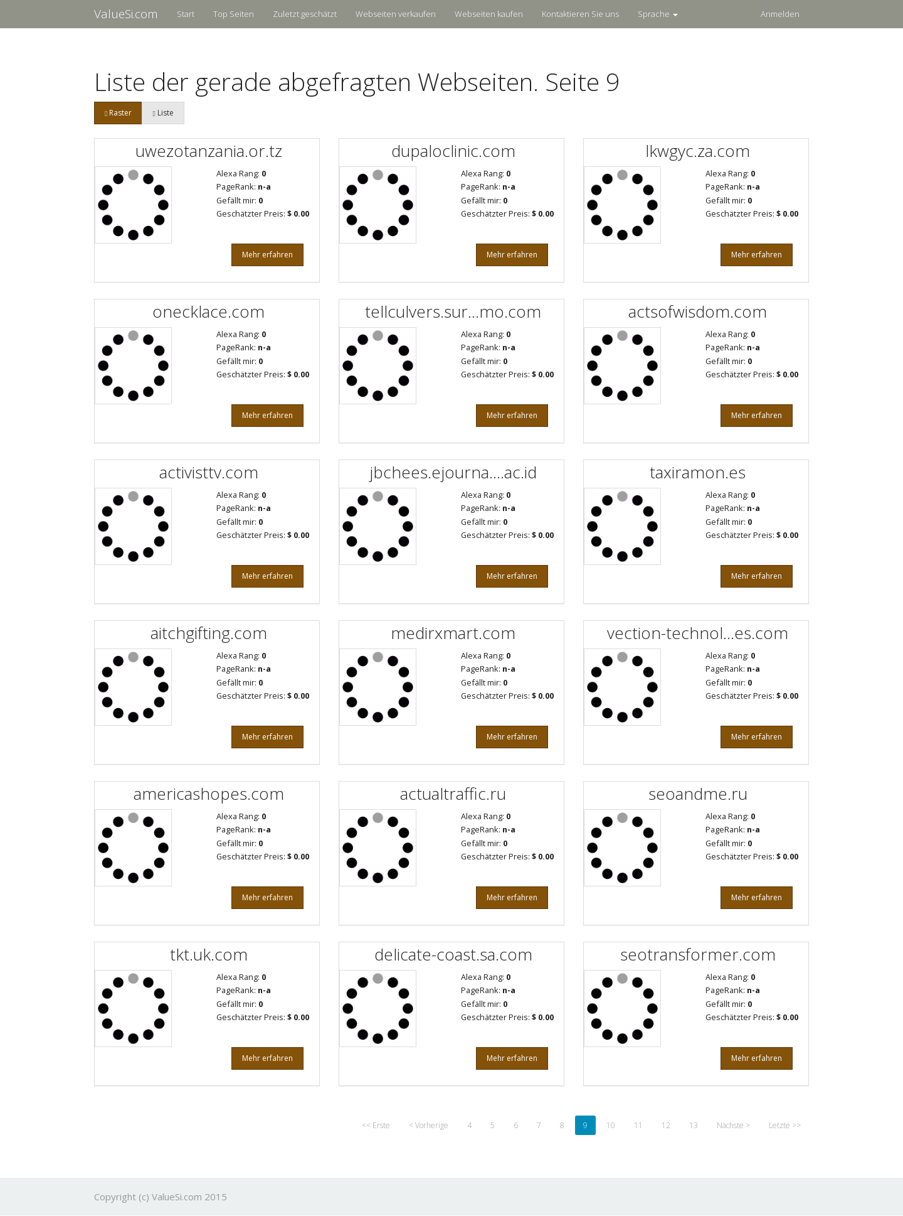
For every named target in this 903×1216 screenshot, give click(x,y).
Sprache (658, 13)
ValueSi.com (126, 14)
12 (666, 1125)
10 (610, 1125)
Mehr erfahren (267, 254)
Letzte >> (785, 1125)
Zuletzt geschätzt (305, 13)
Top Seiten (233, 13)
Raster (118, 112)
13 (693, 1125)
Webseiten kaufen (489, 13)
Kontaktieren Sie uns (580, 13)
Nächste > (733, 1125)
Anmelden (780, 13)
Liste (162, 112)
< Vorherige (428, 1125)
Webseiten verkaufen (396, 13)
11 (638, 1125)
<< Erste (376, 1125)
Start (185, 13)
